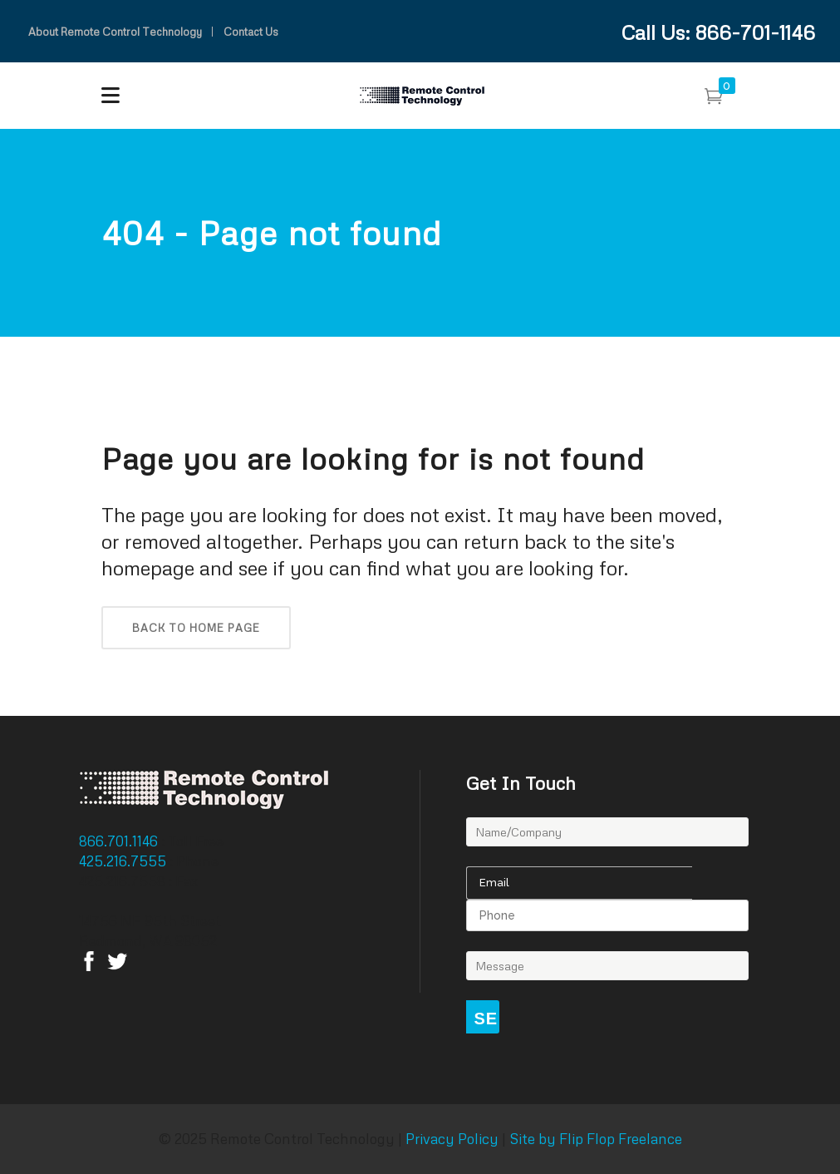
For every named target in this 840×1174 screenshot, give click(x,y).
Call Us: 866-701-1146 (718, 32)
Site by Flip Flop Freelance (594, 1138)
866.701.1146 (120, 841)
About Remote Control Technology (115, 31)
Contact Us (251, 31)
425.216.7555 (124, 861)
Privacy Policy (452, 1138)
